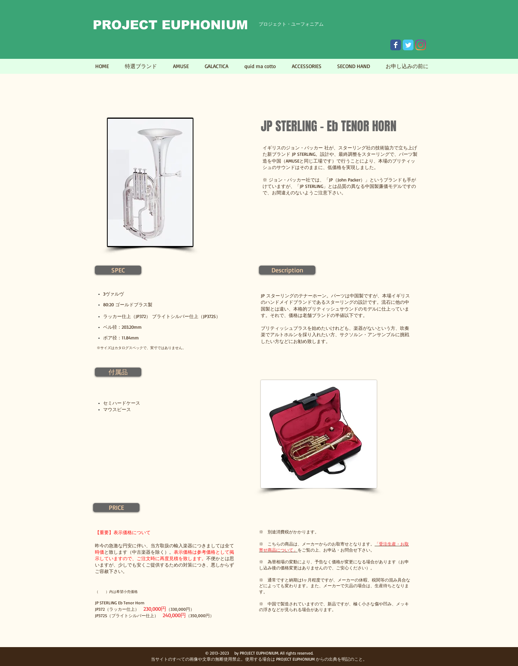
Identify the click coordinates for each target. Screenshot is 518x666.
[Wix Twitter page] (408, 45)
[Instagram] (420, 45)
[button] (118, 270)
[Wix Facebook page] (395, 45)
